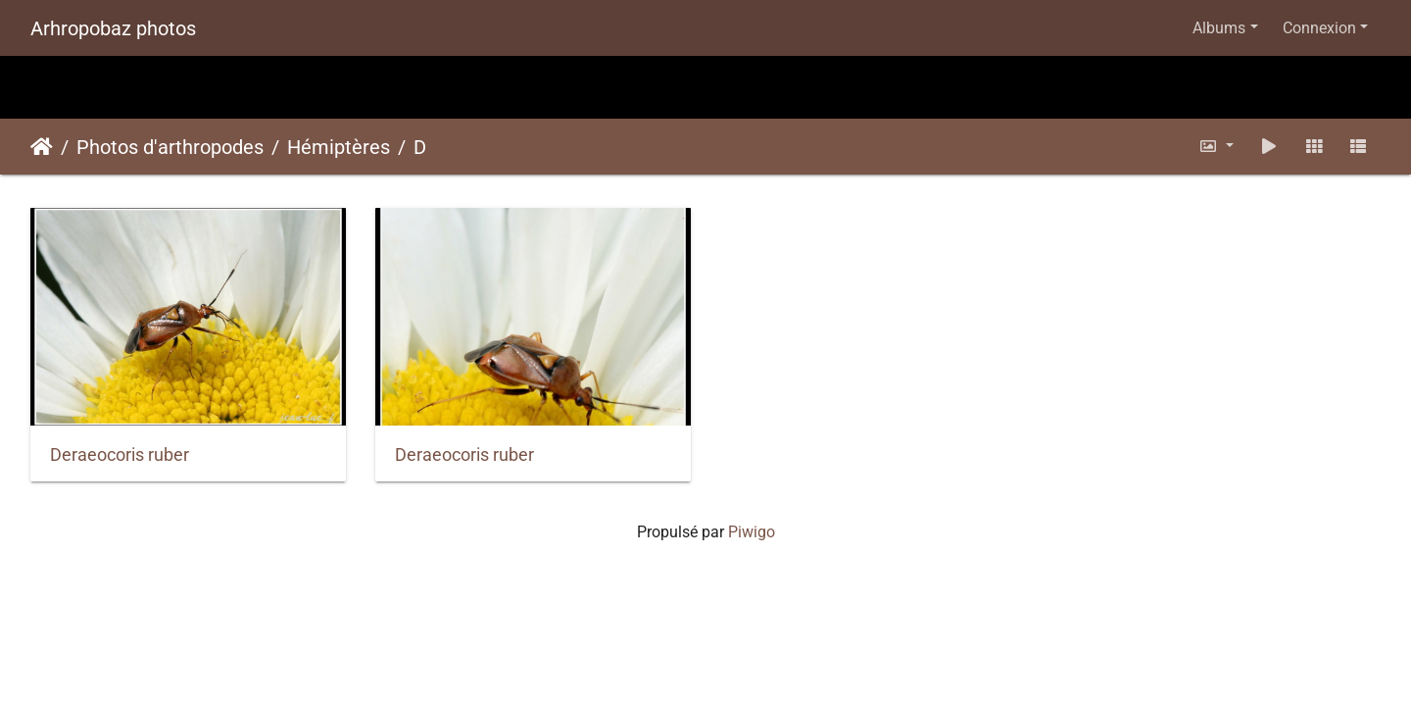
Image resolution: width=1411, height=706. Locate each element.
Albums (1218, 28)
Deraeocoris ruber (119, 455)
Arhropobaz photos (113, 28)
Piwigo (751, 532)
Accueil (41, 147)
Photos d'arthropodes (170, 147)
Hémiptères (338, 147)
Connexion (1319, 28)
